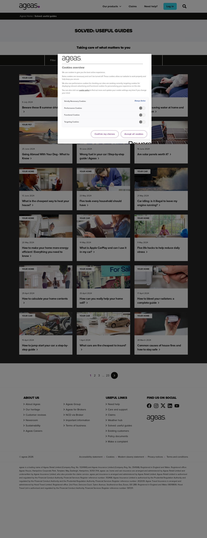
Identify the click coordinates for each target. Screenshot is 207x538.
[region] (104, 99)
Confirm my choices (105, 134)
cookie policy (84, 90)
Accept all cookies (133, 134)
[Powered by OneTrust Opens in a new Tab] (139, 142)
